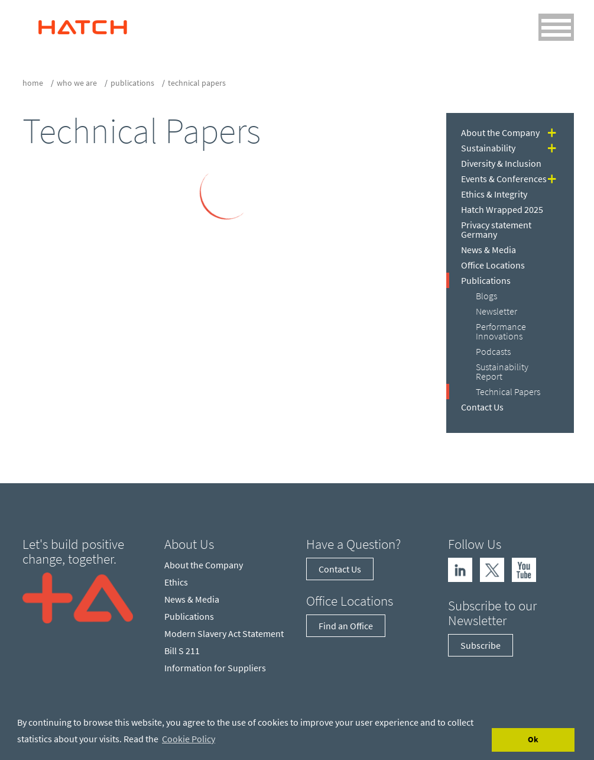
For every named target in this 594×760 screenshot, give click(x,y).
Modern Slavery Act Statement (224, 633)
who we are (77, 82)
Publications (132, 82)
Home (32, 82)
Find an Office (346, 626)
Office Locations (493, 265)
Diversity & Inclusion (501, 163)
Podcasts (493, 351)
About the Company (500, 132)
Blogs (486, 296)
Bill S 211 (182, 650)
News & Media (488, 250)
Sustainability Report (502, 371)
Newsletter (496, 311)
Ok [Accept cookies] (533, 739)
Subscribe (480, 645)
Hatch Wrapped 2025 (502, 209)
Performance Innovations (501, 331)
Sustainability (488, 148)
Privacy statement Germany (496, 229)
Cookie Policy (188, 739)
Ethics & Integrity (494, 194)
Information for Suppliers (215, 668)
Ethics (176, 582)
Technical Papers (508, 391)
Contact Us (482, 407)
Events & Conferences (504, 179)
